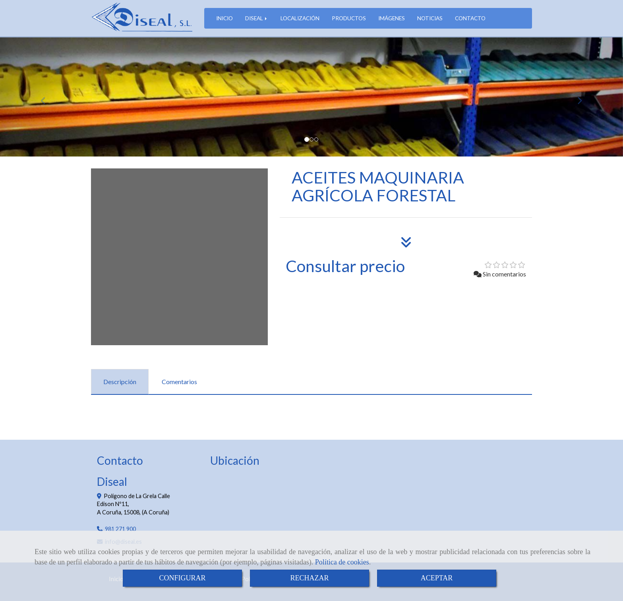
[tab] (120, 382)
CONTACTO (470, 18)
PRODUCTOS (349, 18)
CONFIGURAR (182, 578)
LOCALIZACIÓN (300, 18)
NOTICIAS (430, 18)
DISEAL (256, 18)
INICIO (224, 18)
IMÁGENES (391, 18)
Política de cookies (342, 562)
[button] (46, 97)
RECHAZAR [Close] (309, 578)
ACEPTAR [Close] (437, 578)
